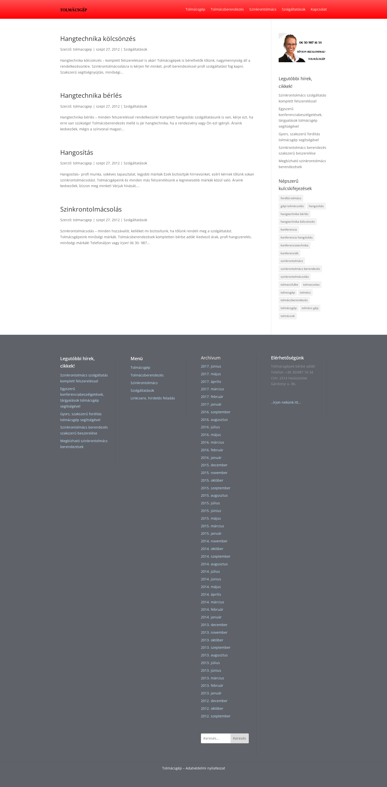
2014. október (212, 548)
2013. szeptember (216, 647)
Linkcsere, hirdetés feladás (153, 398)
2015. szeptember (216, 488)
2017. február (212, 396)
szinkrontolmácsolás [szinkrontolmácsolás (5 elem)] (295, 277)
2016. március (212, 442)
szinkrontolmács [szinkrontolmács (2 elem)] (292, 261)
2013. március (212, 678)
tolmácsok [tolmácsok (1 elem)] (288, 316)
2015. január (211, 533)
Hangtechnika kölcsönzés (97, 38)
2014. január (211, 617)
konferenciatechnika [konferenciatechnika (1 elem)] (295, 245)
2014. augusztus (214, 564)
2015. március (212, 526)
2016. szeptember (216, 412)
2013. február (212, 685)
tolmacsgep (82, 49)
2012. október (212, 708)
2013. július (210, 662)
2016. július (210, 427)
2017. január (211, 404)
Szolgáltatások (293, 9)
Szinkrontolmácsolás (91, 209)
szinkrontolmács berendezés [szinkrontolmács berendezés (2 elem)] (300, 269)
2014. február (212, 609)
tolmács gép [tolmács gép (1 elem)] (310, 308)
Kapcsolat (319, 9)
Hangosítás (76, 152)
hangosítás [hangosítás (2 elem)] (316, 206)
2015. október (212, 480)
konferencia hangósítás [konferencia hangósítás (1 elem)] (297, 237)
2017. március (212, 389)
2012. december (214, 700)
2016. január (211, 457)
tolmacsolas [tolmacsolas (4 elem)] (311, 284)
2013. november (214, 632)
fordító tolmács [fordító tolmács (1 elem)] (291, 198)
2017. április (211, 381)
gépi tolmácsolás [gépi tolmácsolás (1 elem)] (292, 206)
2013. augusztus (214, 655)
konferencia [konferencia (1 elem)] (289, 229)
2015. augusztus (214, 495)
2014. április (211, 594)
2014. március (212, 602)
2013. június (211, 670)
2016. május (211, 434)
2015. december (214, 465)
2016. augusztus (214, 419)
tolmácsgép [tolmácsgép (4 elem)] (289, 308)
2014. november (214, 541)
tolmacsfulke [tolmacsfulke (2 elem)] (289, 284)
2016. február (212, 450)
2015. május (211, 518)
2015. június (211, 510)
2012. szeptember (216, 716)
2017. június (211, 366)
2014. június (211, 579)
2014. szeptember (216, 556)
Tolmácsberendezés (227, 9)
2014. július (210, 571)
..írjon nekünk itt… (286, 402)
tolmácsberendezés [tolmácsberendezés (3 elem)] (294, 300)
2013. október (212, 640)
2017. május (211, 374)
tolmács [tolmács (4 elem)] (305, 292)
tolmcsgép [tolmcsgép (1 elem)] (288, 292)
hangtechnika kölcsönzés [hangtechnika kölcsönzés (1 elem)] (298, 221)
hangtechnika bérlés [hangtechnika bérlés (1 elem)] (295, 214)
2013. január (211, 693)
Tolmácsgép (195, 9)
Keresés (239, 738)
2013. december (214, 624)
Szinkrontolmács (262, 9)
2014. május (211, 586)
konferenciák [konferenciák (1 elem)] (289, 253)
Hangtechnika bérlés (91, 95)
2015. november (214, 472)
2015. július (210, 503)
